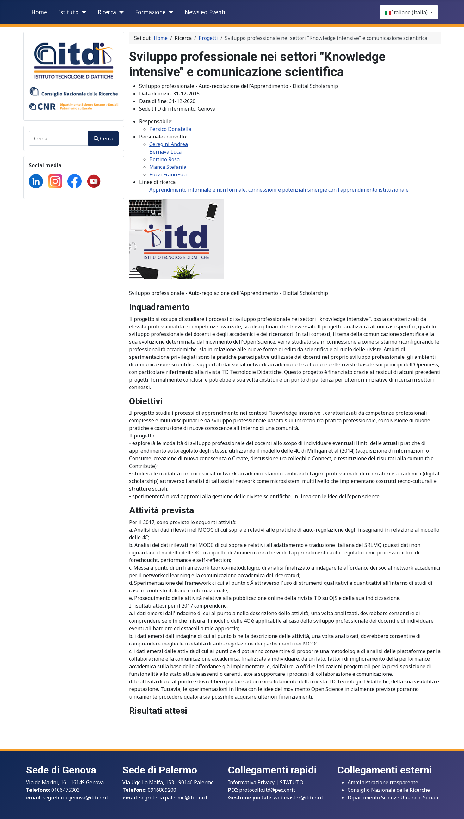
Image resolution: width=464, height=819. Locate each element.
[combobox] (59, 138)
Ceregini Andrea (168, 144)
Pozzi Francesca (168, 174)
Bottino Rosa (164, 159)
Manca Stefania (167, 166)
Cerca (103, 138)
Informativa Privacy (251, 782)
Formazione (150, 12)
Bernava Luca (165, 151)
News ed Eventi (205, 12)
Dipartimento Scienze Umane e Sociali (393, 797)
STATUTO (291, 782)
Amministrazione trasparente (383, 782)
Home (39, 12)
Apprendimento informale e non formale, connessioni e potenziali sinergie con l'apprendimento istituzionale (279, 189)
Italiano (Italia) (407, 12)
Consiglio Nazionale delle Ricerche (389, 789)
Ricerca (107, 12)
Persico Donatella (170, 128)
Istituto (68, 12)
